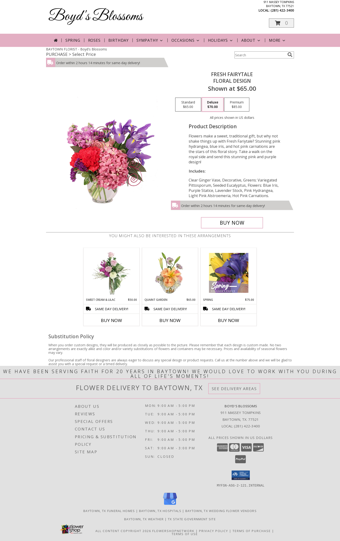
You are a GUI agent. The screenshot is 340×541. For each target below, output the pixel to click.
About (251, 40)
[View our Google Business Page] (170, 505)
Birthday (118, 40)
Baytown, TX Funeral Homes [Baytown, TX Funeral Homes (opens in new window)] (109, 510)
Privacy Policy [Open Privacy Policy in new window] (213, 531)
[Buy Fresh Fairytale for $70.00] (232, 222)
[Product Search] (260, 55)
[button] (281, 23)
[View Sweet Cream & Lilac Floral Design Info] (111, 273)
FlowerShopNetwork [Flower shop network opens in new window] (173, 531)
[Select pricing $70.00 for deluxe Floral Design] (212, 105)
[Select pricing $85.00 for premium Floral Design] (236, 105)
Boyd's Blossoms (95, 16)
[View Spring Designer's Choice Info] (228, 273)
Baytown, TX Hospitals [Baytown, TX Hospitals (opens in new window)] (160, 510)
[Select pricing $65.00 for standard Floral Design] (188, 105)
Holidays (221, 40)
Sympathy (150, 40)
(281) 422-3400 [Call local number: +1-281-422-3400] (282, 10)
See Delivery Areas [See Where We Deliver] (234, 388)
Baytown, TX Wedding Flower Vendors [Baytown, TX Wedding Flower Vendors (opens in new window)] (221, 510)
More (277, 40)
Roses (94, 40)
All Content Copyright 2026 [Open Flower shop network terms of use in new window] (123, 531)
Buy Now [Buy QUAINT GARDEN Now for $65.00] (170, 320)
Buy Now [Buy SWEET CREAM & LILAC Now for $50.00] (111, 320)
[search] (290, 54)
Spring (72, 40)
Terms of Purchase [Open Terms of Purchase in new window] (252, 531)
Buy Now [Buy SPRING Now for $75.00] (228, 320)
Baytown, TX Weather (144, 519)
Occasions (185, 40)
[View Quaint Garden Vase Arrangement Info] (170, 273)
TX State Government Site (192, 519)
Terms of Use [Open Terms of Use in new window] (185, 534)
